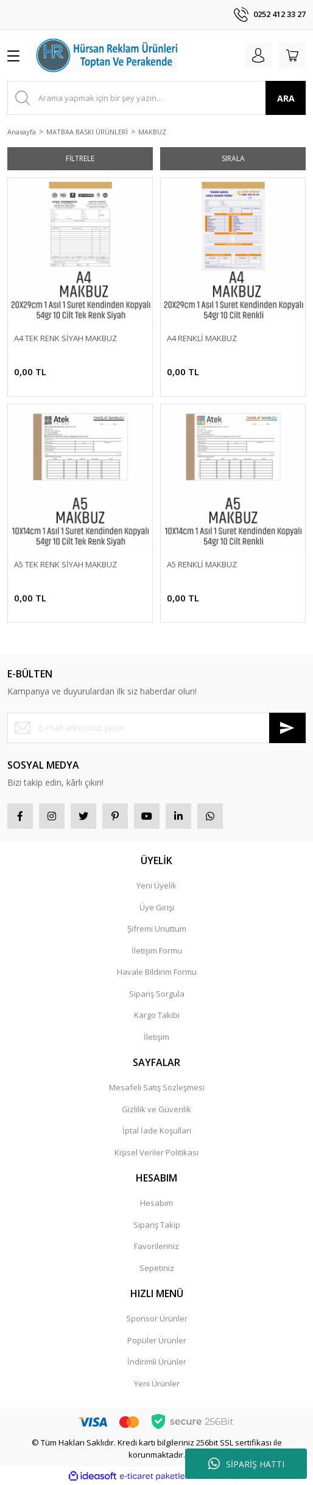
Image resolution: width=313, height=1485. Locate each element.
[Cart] (292, 55)
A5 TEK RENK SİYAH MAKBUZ (65, 564)
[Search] (156, 98)
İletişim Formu (157, 950)
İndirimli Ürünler (156, 1361)
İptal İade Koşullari (156, 1130)
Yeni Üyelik (156, 885)
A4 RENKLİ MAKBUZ (202, 338)
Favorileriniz (156, 1246)
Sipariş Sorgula (157, 993)
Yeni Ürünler (157, 1383)
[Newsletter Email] (156, 728)
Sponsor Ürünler (157, 1318)
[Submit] (287, 728)
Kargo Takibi (157, 1014)
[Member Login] (258, 55)
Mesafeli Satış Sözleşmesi (157, 1087)
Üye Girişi (156, 907)
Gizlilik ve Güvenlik (156, 1109)
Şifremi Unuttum (156, 928)
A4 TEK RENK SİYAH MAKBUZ (65, 338)
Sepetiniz (156, 1267)
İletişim (156, 1036)
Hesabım (156, 1202)
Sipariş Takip (156, 1224)
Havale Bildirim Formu (157, 971)
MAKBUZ (152, 131)
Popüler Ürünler (156, 1340)
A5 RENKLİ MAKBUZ (202, 564)
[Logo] (107, 55)
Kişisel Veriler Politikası (156, 1152)
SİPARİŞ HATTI (246, 1463)
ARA (286, 98)
